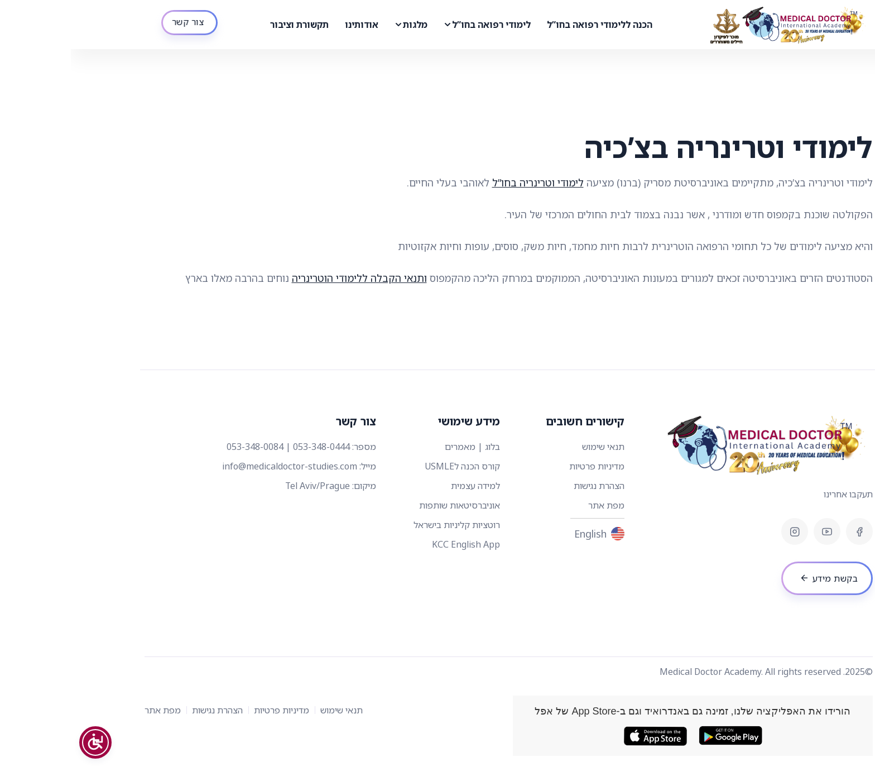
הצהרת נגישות (528, 486)
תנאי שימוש (532, 446)
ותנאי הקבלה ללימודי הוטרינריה (288, 278)
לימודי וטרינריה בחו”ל (467, 182)
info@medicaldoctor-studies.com (218, 466)
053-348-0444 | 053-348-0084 (217, 446)
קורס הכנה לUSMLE (391, 466)
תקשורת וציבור (228, 24)
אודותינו (290, 24)
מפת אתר (535, 505)
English (528, 534)
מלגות (344, 24)
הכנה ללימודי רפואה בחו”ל (528, 24)
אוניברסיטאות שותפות (388, 505)
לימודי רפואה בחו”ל (420, 24)
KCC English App (395, 544)
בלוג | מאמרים (401, 446)
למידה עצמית (404, 486)
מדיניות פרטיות (526, 466)
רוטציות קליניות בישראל (386, 525)
